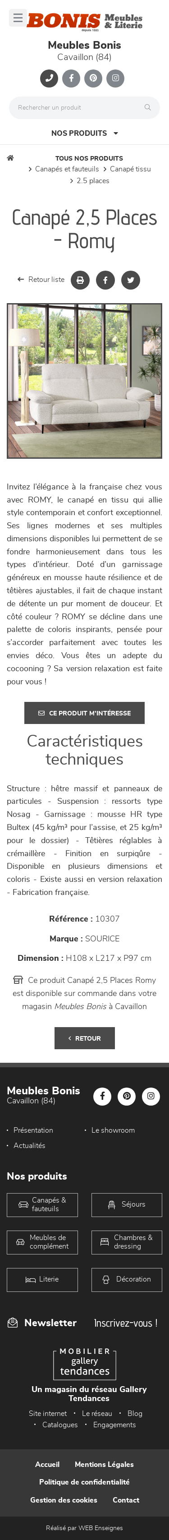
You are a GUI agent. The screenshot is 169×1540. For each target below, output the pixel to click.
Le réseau (97, 1413)
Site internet (48, 1413)
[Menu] (18, 18)
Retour (85, 1038)
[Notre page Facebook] (71, 78)
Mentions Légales (104, 1464)
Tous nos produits (89, 159)
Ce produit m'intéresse (84, 713)
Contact (126, 1500)
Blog (135, 1413)
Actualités (30, 1145)
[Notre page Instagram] (115, 78)
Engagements (114, 1425)
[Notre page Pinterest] (93, 78)
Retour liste (41, 279)
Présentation (33, 1130)
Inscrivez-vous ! (125, 1322)
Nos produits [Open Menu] (84, 133)
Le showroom (113, 1130)
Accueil (47, 1464)
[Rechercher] (150, 108)
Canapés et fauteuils (67, 169)
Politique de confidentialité (84, 1482)
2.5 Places (93, 180)
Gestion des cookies (63, 1500)
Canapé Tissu (130, 169)
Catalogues (60, 1425)
